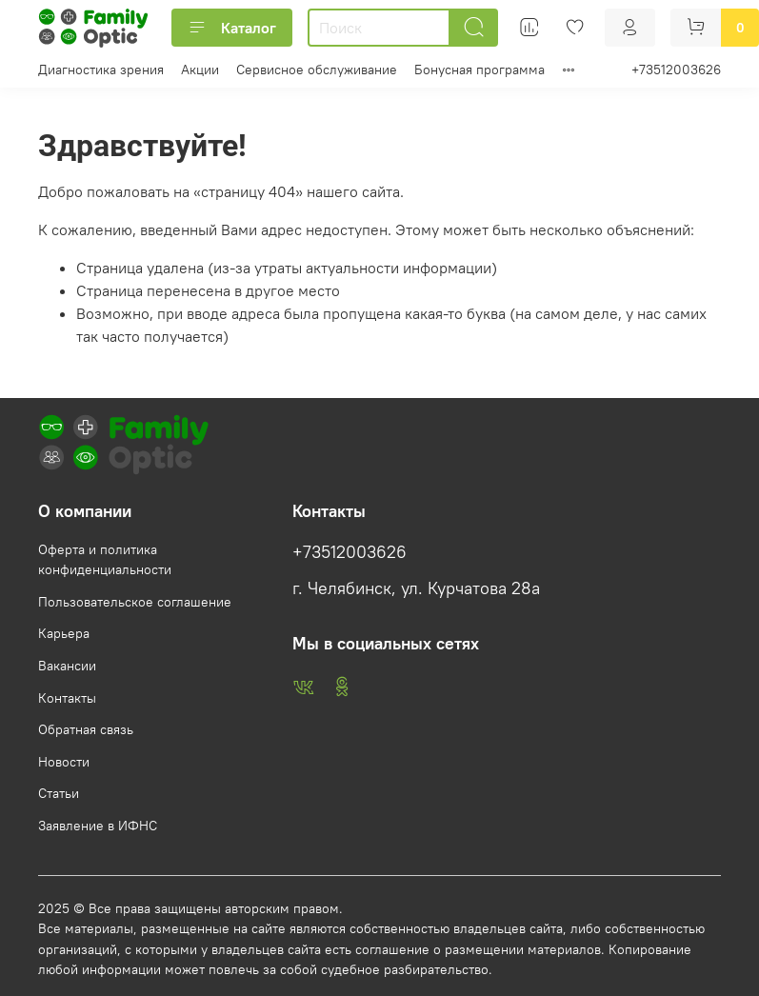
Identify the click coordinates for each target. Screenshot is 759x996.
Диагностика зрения (101, 69)
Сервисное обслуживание (316, 69)
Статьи (58, 793)
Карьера (64, 633)
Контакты (67, 698)
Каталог (232, 27)
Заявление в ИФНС (97, 825)
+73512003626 (676, 69)
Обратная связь (85, 729)
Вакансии (67, 665)
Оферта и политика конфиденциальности (104, 560)
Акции (200, 69)
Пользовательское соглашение (134, 601)
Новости (64, 761)
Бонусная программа (479, 69)
